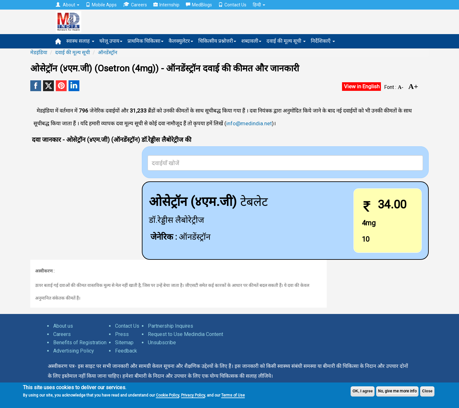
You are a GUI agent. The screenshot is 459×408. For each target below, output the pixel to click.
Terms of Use (233, 395)
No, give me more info (397, 391)
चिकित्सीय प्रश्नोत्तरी (217, 41)
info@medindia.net (249, 123)
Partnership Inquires (170, 326)
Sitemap (124, 342)
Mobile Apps (101, 4)
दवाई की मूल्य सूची (286, 41)
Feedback (126, 351)
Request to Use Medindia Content (185, 334)
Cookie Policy (167, 395)
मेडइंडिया (38, 52)
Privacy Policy (193, 395)
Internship (166, 4)
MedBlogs (199, 4)
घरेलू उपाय (110, 41)
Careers (135, 4)
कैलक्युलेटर (181, 41)
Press (122, 334)
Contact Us (232, 4)
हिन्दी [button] (259, 4)
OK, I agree (363, 391)
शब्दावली (251, 41)
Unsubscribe (162, 342)
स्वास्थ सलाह (80, 41)
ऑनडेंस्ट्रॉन (107, 52)
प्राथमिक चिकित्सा (145, 41)
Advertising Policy (73, 351)
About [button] (67, 4)
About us (63, 326)
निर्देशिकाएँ (323, 41)
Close (427, 391)
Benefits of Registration (79, 342)
